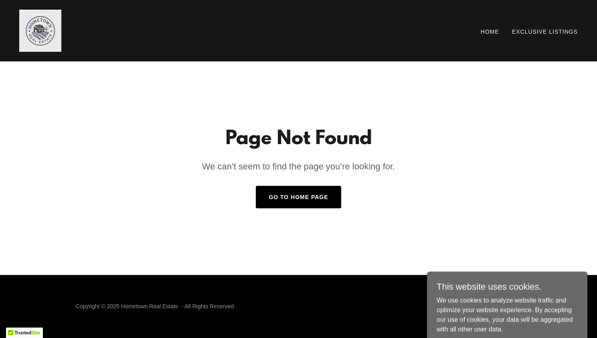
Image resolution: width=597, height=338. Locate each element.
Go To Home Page (298, 197)
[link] (40, 30)
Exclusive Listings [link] (545, 32)
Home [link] (490, 32)
